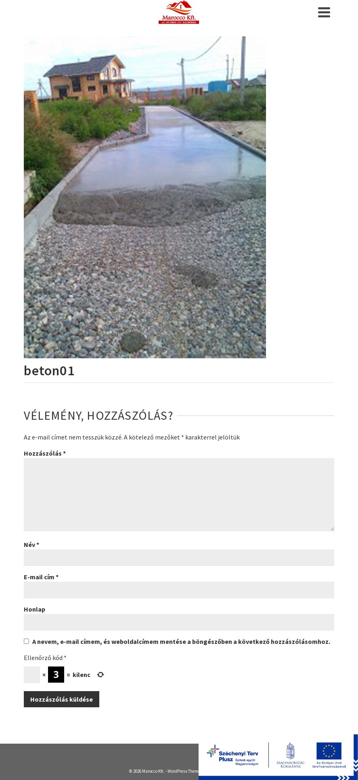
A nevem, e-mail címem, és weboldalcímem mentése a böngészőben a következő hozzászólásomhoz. (181, 641)
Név (31, 544)
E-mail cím (41, 577)
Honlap (34, 609)
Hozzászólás (45, 453)
